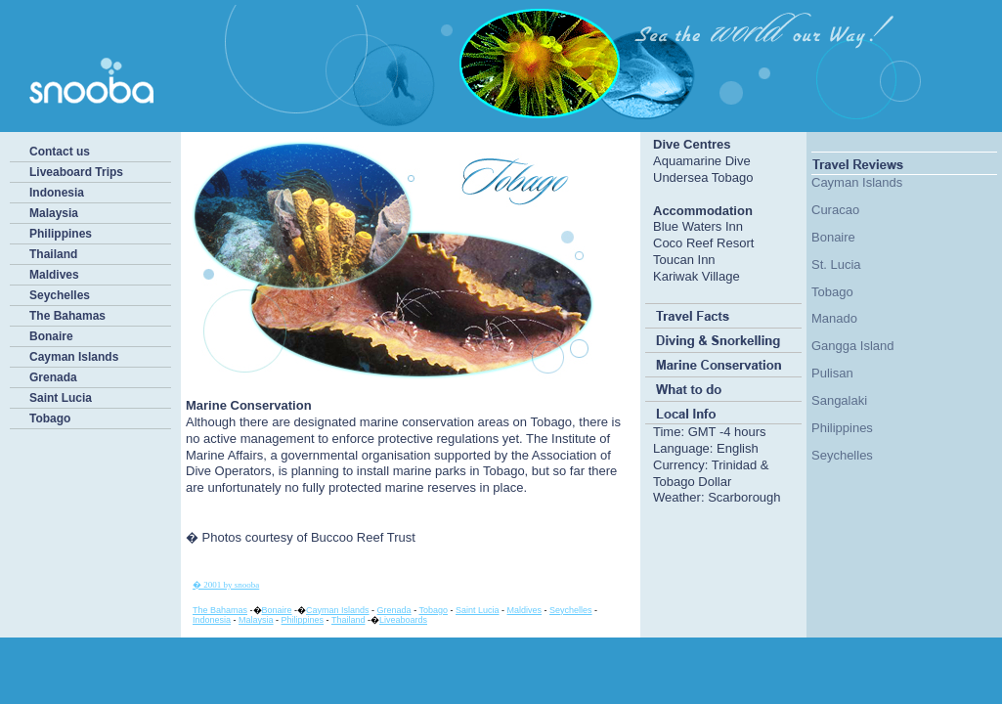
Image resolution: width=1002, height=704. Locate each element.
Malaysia (53, 213)
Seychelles (59, 295)
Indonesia (56, 192)
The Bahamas (67, 316)
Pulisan (832, 373)
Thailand (53, 254)
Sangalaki (839, 400)
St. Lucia (836, 264)
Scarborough (744, 497)
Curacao (835, 209)
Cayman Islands (73, 357)
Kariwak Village (696, 276)
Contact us (59, 151)
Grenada (53, 377)
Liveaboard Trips (76, 172)
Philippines (60, 234)
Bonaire (51, 336)
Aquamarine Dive (702, 161)
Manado (834, 318)
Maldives (54, 275)
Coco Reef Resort (703, 243)
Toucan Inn (684, 259)
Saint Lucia (60, 398)
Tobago (49, 418)
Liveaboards (403, 620)
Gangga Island (852, 345)
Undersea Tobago (703, 177)
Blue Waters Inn (698, 226)
